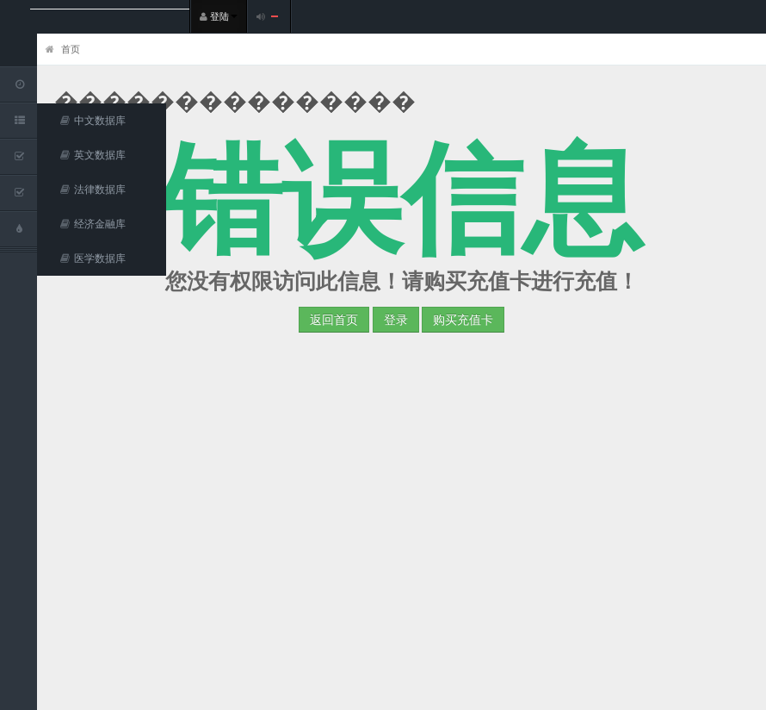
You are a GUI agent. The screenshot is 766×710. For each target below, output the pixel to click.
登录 (396, 319)
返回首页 (334, 319)
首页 (63, 48)
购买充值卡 (463, 319)
